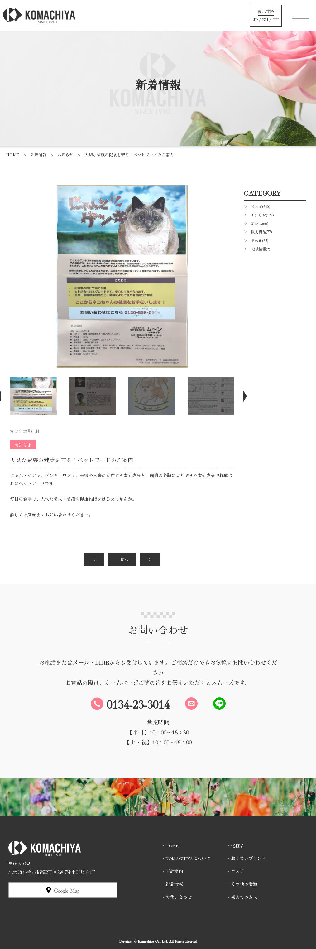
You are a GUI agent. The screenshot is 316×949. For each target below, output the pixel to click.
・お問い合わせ (176, 897)
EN (265, 19)
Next (240, 396)
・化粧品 (235, 845)
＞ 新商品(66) (256, 223)
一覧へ (122, 559)
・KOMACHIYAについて (185, 858)
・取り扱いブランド (246, 858)
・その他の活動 (242, 884)
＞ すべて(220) (257, 206)
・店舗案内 (172, 871)
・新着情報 (172, 884)
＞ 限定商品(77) (258, 231)
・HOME (170, 845)
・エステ (235, 871)
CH (275, 19)
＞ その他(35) (256, 240)
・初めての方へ (242, 897)
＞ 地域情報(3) (257, 248)
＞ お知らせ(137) (259, 214)
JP (255, 19)
